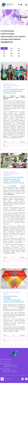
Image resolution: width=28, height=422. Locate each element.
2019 (4, 53)
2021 (19, 53)
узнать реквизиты (8, 379)
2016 (4, 51)
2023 (12, 56)
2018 (19, 51)
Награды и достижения (10, 39)
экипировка (6, 146)
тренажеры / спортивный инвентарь (15, 145)
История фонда (7, 31)
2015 (19, 48)
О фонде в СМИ (7, 42)
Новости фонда (7, 34)
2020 (11, 53)
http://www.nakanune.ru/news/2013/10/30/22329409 (15, 143)
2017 (11, 51)
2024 (19, 56)
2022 (4, 56)
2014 (11, 48)
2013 (4, 48)
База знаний (19, 37)
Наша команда (7, 37)
